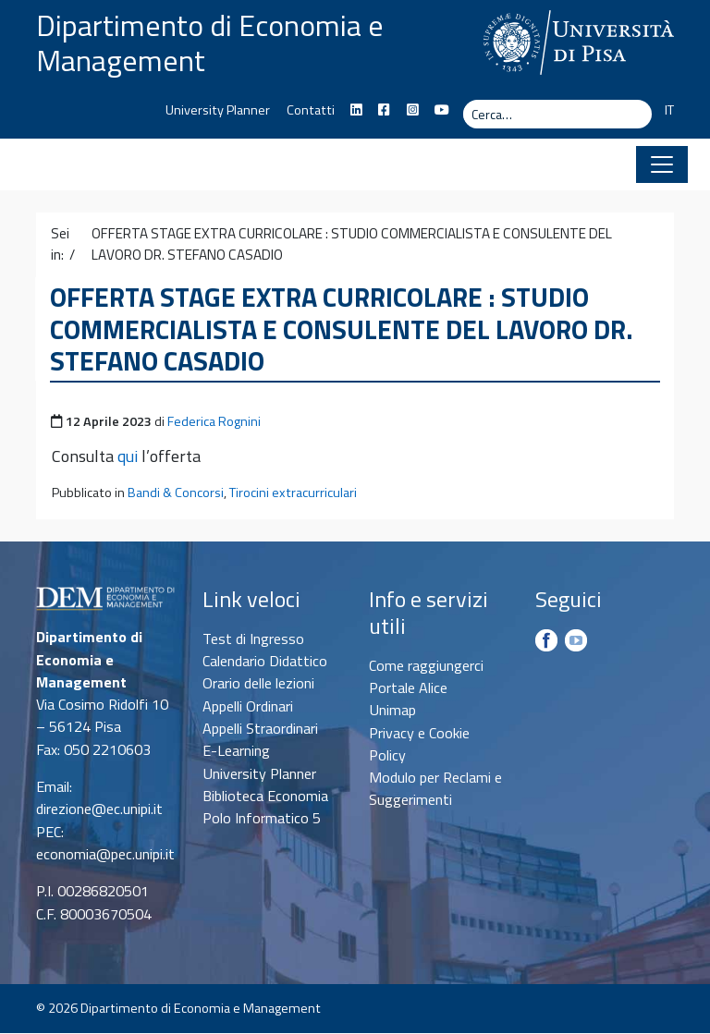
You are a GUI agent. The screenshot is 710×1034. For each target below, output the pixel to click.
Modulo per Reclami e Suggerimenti (435, 788)
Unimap (392, 710)
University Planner (217, 110)
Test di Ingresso (253, 638)
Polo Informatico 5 (261, 818)
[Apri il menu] (662, 164)
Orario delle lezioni (258, 684)
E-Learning (236, 750)
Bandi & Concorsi (176, 493)
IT (669, 110)
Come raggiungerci (426, 665)
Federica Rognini (214, 421)
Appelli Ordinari (247, 706)
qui (127, 456)
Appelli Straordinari (260, 728)
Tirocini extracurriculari (293, 493)
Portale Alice (408, 687)
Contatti (311, 110)
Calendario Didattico (264, 661)
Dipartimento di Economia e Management (210, 42)
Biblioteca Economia (265, 796)
